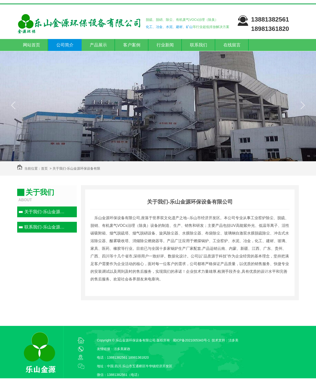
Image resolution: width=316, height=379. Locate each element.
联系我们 (198, 45)
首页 (44, 168)
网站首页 (31, 45)
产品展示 (98, 45)
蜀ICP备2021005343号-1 (191, 340)
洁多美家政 (122, 349)
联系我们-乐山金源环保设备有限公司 (46, 227)
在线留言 (232, 45)
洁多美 (233, 340)
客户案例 (131, 45)
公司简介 (65, 45)
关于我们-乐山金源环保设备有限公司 (46, 211)
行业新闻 (165, 45)
